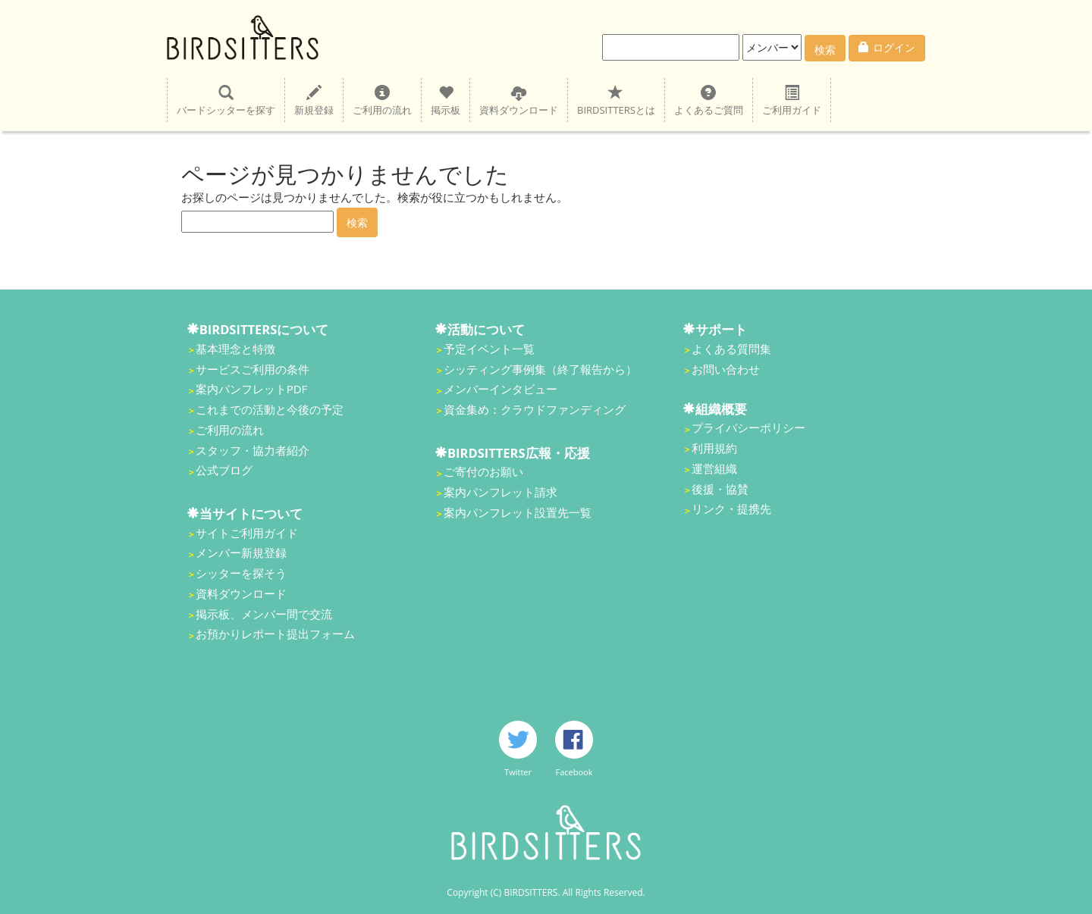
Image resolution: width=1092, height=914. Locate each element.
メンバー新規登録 (241, 552)
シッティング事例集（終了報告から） (540, 369)
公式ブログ (224, 469)
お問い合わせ (726, 369)
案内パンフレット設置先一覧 (518, 512)
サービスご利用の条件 (252, 369)
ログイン (886, 47)
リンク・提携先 (731, 508)
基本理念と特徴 (235, 348)
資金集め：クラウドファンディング (535, 409)
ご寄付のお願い (483, 471)
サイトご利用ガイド (247, 532)
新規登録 (314, 100)
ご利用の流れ (382, 100)
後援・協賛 (720, 488)
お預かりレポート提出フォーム (275, 633)
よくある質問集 (731, 348)
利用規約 (714, 447)
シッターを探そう (241, 573)
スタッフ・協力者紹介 (252, 450)
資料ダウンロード (518, 100)
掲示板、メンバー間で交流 (264, 613)
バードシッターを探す (226, 100)
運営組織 (714, 468)
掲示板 (445, 100)
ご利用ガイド (791, 100)
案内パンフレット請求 (500, 491)
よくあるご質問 (708, 100)
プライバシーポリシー (748, 427)
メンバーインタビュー (500, 388)
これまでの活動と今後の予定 (270, 409)
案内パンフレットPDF (252, 388)
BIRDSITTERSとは (616, 100)
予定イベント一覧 (489, 348)
